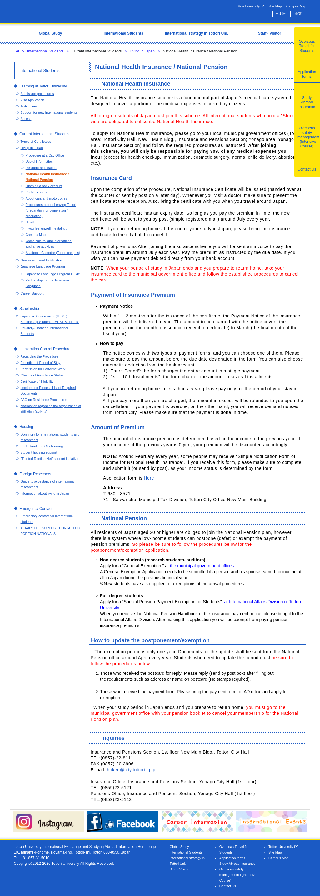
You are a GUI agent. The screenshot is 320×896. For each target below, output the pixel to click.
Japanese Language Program (43, 266)
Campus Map (296, 6)
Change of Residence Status (42, 375)
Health (30, 222)
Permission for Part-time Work (43, 369)
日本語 (280, 14)
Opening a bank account (44, 186)
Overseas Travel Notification (42, 260)
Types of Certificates (36, 141)
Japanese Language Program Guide (53, 274)
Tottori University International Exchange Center (76, 11)
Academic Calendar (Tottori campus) (53, 253)
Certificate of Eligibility (37, 381)
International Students (45, 51)
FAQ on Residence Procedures (44, 399)
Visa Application (32, 100)
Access (26, 119)
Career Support (32, 293)
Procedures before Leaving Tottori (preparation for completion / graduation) (51, 210)
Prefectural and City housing (42, 446)
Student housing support (39, 452)
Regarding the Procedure (39, 356)
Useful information (39, 161)
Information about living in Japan (45, 493)
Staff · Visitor (179, 869)
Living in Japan (142, 51)
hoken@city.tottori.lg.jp (131, 769)
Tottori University (249, 6)
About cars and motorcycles (46, 198)
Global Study (179, 847)
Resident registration (41, 168)
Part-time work (37, 192)
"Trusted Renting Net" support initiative (49, 458)
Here (149, 477)
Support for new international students (49, 112)
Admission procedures (37, 94)
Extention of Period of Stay (41, 363)
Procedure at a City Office (45, 155)
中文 (298, 14)
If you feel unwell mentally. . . (47, 228)
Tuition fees (29, 106)
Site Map (275, 6)
